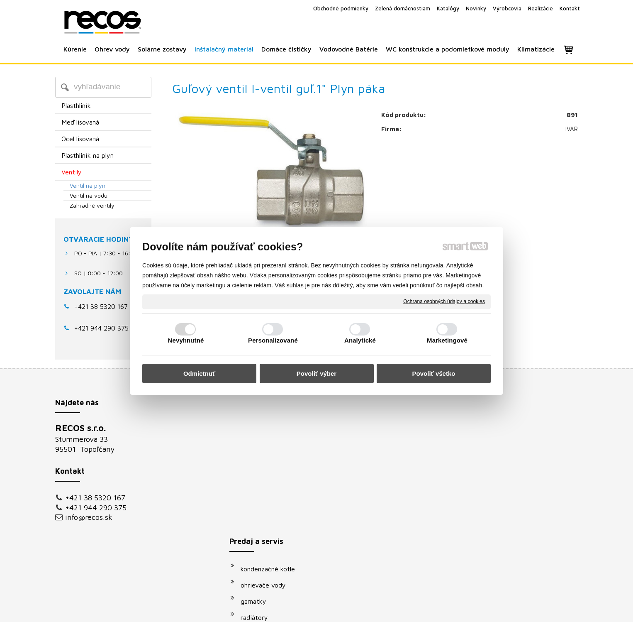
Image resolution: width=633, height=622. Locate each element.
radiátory (258, 478)
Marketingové (447, 340)
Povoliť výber (316, 373)
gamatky (257, 462)
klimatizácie (262, 543)
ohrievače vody (267, 446)
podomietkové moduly (277, 527)
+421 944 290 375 (96, 507)
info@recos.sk (88, 517)
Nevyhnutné (186, 340)
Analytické (360, 340)
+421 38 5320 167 (101, 306)
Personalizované (273, 340)
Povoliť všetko (433, 373)
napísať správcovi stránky (307, 610)
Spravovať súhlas (456, 610)
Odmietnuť (199, 373)
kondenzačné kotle (272, 430)
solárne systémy (269, 495)
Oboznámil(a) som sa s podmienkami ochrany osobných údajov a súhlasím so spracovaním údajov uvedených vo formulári (497, 527)
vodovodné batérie (272, 511)
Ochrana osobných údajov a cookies (444, 301)
